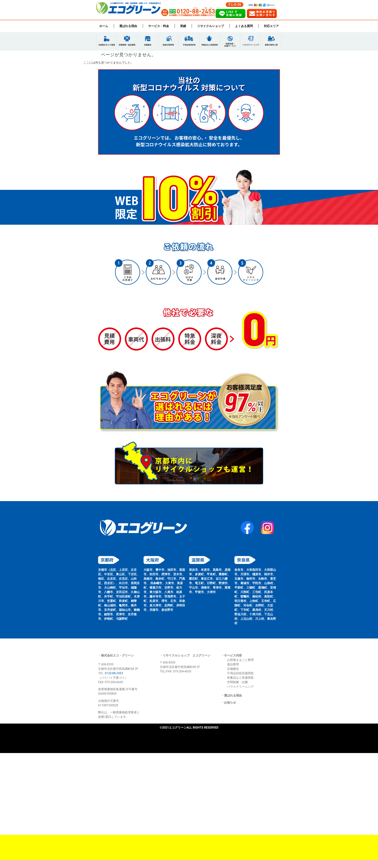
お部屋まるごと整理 (240, 660)
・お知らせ (228, 703)
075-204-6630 (182, 672)
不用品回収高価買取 (240, 674)
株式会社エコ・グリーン (117, 656)
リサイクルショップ (210, 26)
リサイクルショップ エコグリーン (186, 656)
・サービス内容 (231, 656)
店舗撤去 (233, 669)
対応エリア (271, 26)
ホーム (103, 26)
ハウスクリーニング (240, 687)
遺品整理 (233, 665)
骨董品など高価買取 (240, 678)
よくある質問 (244, 26)
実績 (183, 26)
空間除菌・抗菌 (237, 683)
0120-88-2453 (114, 674)
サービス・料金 (158, 26)
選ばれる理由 (128, 26)
